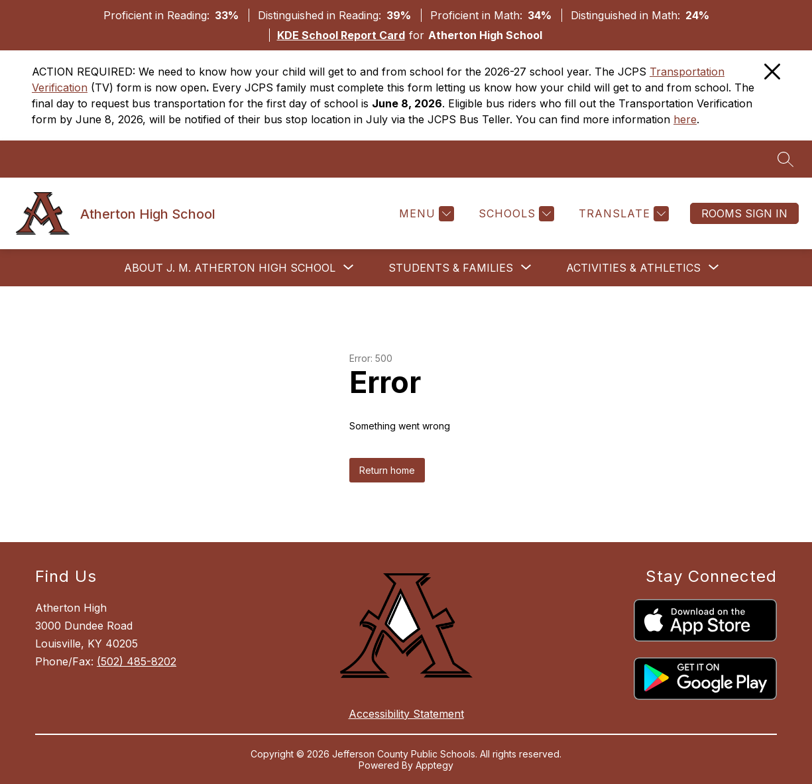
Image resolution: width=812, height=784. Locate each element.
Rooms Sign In (744, 213)
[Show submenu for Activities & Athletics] (633, 268)
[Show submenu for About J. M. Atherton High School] (229, 268)
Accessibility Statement (406, 713)
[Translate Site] (622, 213)
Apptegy (434, 765)
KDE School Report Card (341, 35)
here (685, 119)
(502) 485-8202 (136, 661)
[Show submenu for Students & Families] (450, 268)
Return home (387, 470)
